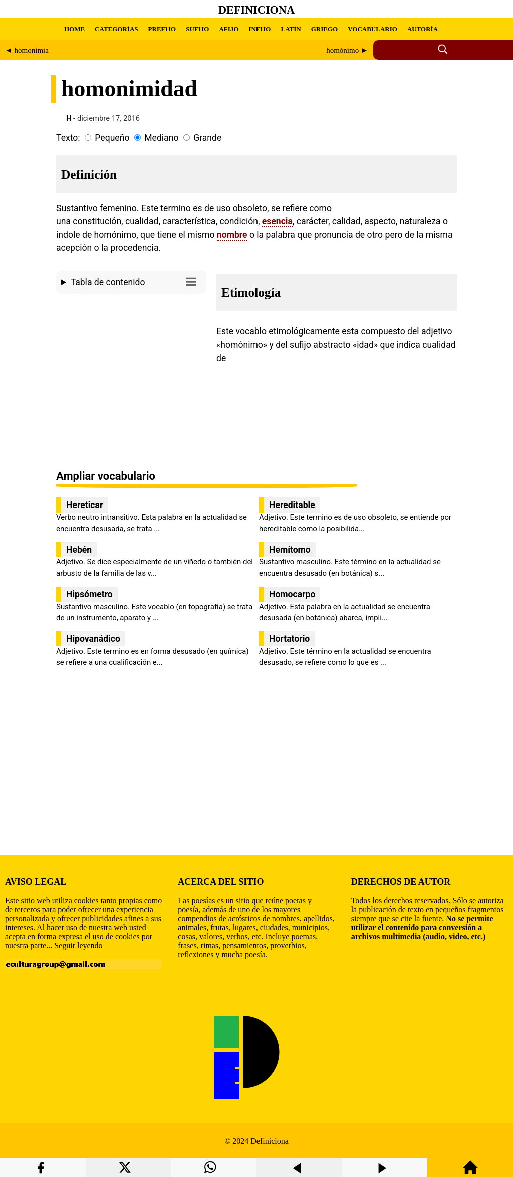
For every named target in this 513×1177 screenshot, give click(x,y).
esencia (277, 221)
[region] (131, 382)
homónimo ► (347, 50)
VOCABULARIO (372, 29)
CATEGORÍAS (116, 29)
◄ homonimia (27, 50)
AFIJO (228, 29)
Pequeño (112, 138)
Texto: (68, 138)
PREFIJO (162, 29)
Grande (207, 138)
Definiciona (256, 10)
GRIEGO (324, 29)
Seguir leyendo (78, 945)
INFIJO (259, 29)
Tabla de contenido (136, 281)
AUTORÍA (422, 29)
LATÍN (291, 29)
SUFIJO (197, 29)
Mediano (161, 138)
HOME (74, 29)
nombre (232, 235)
